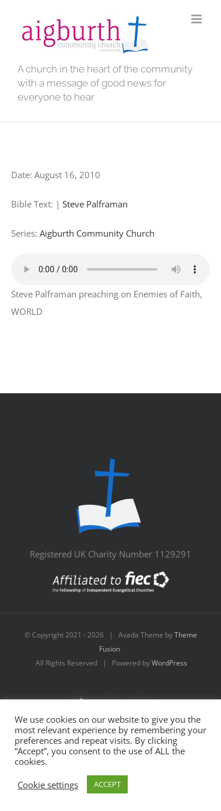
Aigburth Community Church (97, 233)
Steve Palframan (95, 204)
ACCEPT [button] (107, 784)
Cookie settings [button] (47, 784)
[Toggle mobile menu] (197, 19)
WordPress (169, 663)
